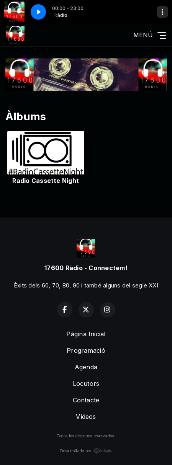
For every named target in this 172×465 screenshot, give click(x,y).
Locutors (86, 383)
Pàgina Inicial (85, 334)
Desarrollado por (86, 450)
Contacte (86, 400)
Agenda (86, 367)
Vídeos (86, 416)
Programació (86, 350)
